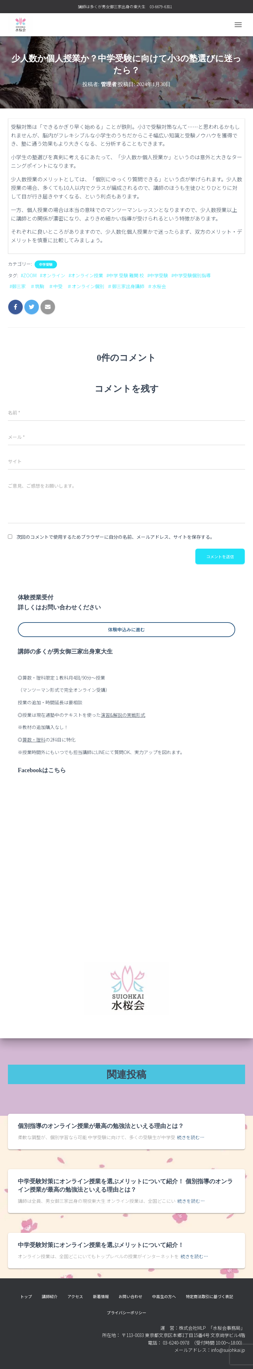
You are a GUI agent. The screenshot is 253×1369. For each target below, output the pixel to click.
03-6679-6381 (161, 6)
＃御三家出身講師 (125, 286)
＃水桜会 (157, 286)
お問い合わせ (130, 1296)
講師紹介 (50, 1296)
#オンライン (52, 275)
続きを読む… (191, 1137)
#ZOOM (29, 275)
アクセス (75, 1296)
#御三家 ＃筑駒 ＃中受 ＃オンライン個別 (57, 286)
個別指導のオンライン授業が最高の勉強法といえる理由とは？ (101, 1126)
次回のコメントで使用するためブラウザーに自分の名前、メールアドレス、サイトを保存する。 (115, 536)
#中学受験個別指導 (191, 275)
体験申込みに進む (126, 629)
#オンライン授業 (86, 275)
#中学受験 (157, 275)
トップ (26, 1296)
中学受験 (45, 264)
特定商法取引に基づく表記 (209, 1296)
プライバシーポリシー (126, 1312)
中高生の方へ (164, 1296)
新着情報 (101, 1296)
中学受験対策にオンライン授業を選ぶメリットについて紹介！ (101, 1245)
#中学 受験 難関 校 (125, 275)
